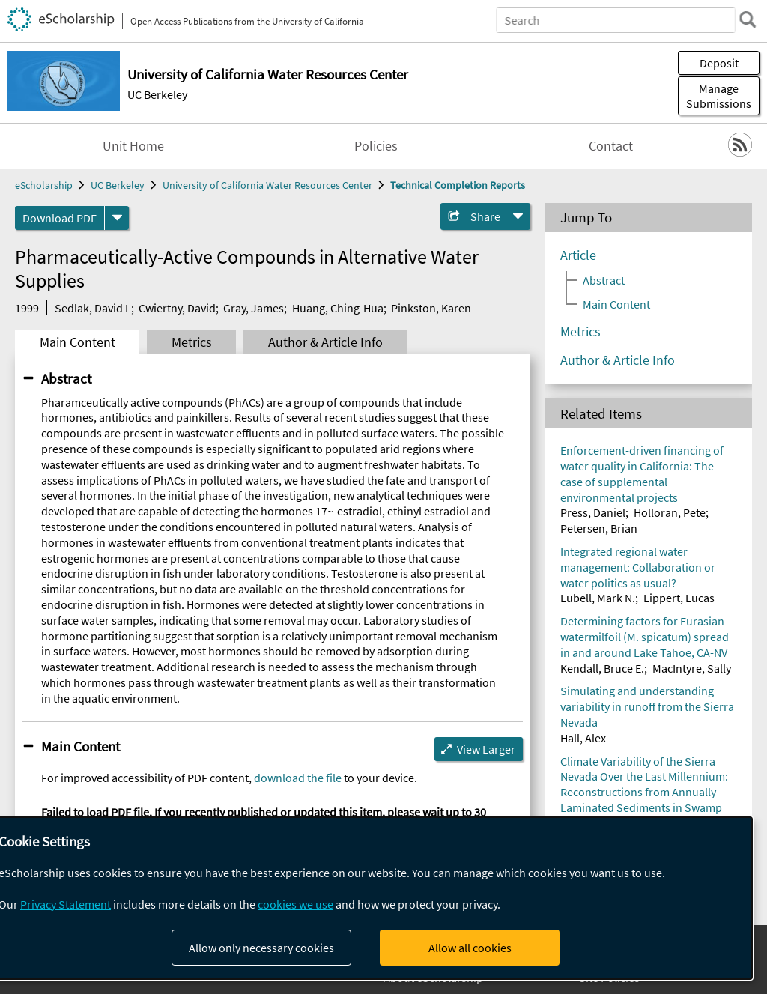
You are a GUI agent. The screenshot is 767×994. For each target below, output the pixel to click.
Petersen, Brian (598, 528)
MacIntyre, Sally (691, 668)
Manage (718, 96)
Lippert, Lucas (679, 597)
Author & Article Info (325, 342)
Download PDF (59, 217)
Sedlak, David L (93, 307)
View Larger (486, 749)
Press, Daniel (592, 512)
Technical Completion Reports (457, 185)
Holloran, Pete (670, 512)
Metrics (192, 342)
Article (578, 255)
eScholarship (44, 185)
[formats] (117, 218)
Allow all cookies (470, 947)
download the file (298, 777)
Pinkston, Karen (431, 307)
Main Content (77, 342)
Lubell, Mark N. (597, 597)
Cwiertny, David (177, 307)
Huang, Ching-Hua (338, 307)
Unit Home (133, 146)
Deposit (719, 62)
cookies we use (295, 904)
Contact (611, 146)
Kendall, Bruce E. (602, 668)
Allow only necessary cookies (261, 947)
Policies (376, 146)
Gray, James (253, 307)
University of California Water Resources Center (267, 185)
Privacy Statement (65, 904)
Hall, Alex (583, 737)
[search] (748, 19)
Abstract (66, 378)
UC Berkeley (157, 94)
